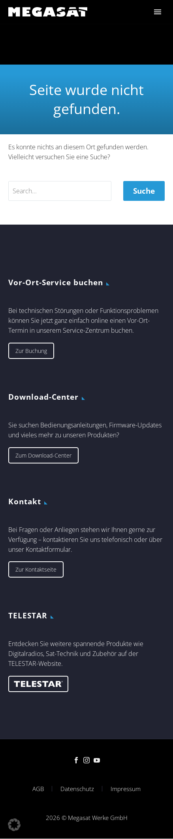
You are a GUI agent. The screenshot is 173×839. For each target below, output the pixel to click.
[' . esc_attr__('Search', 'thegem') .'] (59, 191)
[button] (14, 824)
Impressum (126, 789)
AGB (38, 789)
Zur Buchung (31, 351)
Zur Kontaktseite (35, 569)
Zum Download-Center (43, 455)
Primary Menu (157, 12)
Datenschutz (77, 789)
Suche (144, 191)
